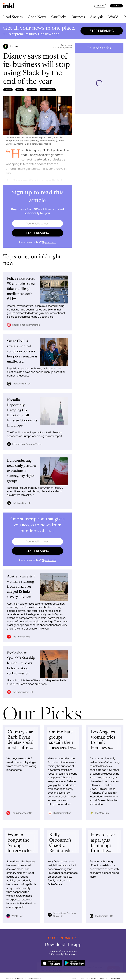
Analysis (96, 17)
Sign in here (49, 242)
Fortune (31, 90)
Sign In (100, 5)
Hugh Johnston (48, 90)
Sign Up (116, 5)
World (113, 17)
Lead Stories (13, 17)
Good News (37, 17)
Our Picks (58, 17)
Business (78, 17)
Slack (19, 90)
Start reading (101, 31)
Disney (8, 90)
